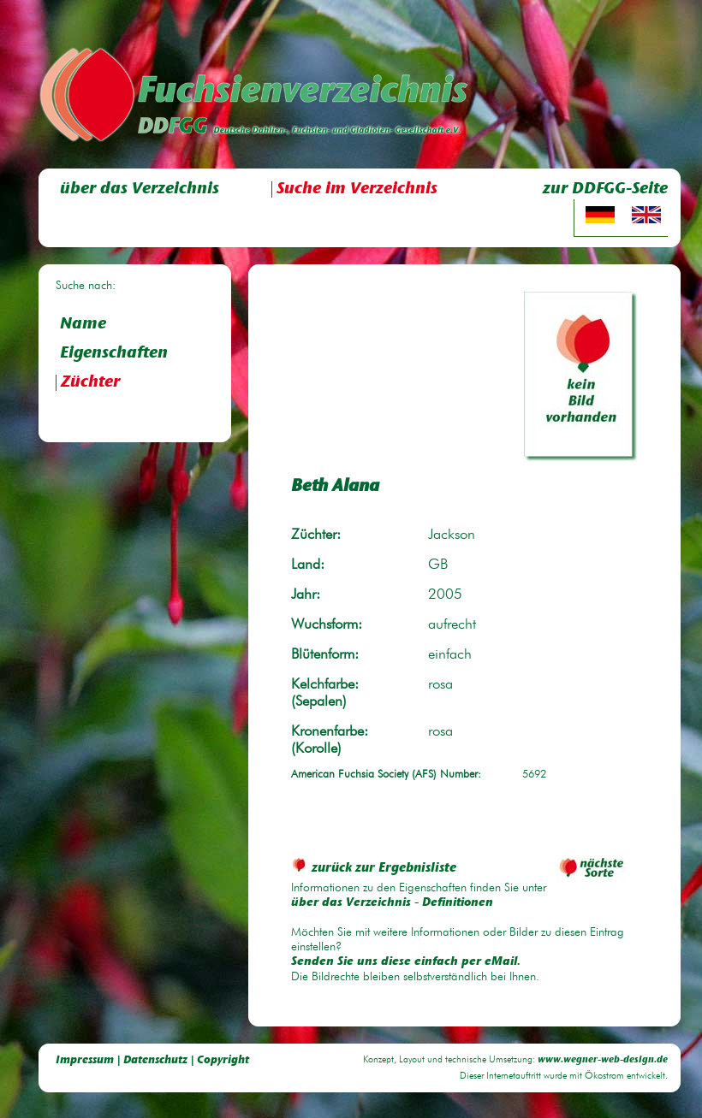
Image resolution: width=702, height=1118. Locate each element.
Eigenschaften (114, 354)
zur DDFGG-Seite (605, 189)
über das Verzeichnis (139, 189)
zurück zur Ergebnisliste (373, 868)
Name (83, 324)
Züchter (90, 383)
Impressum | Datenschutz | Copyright (152, 1060)
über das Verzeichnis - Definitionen (392, 903)
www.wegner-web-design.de (603, 1060)
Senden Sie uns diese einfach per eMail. (406, 962)
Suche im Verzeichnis (357, 189)
